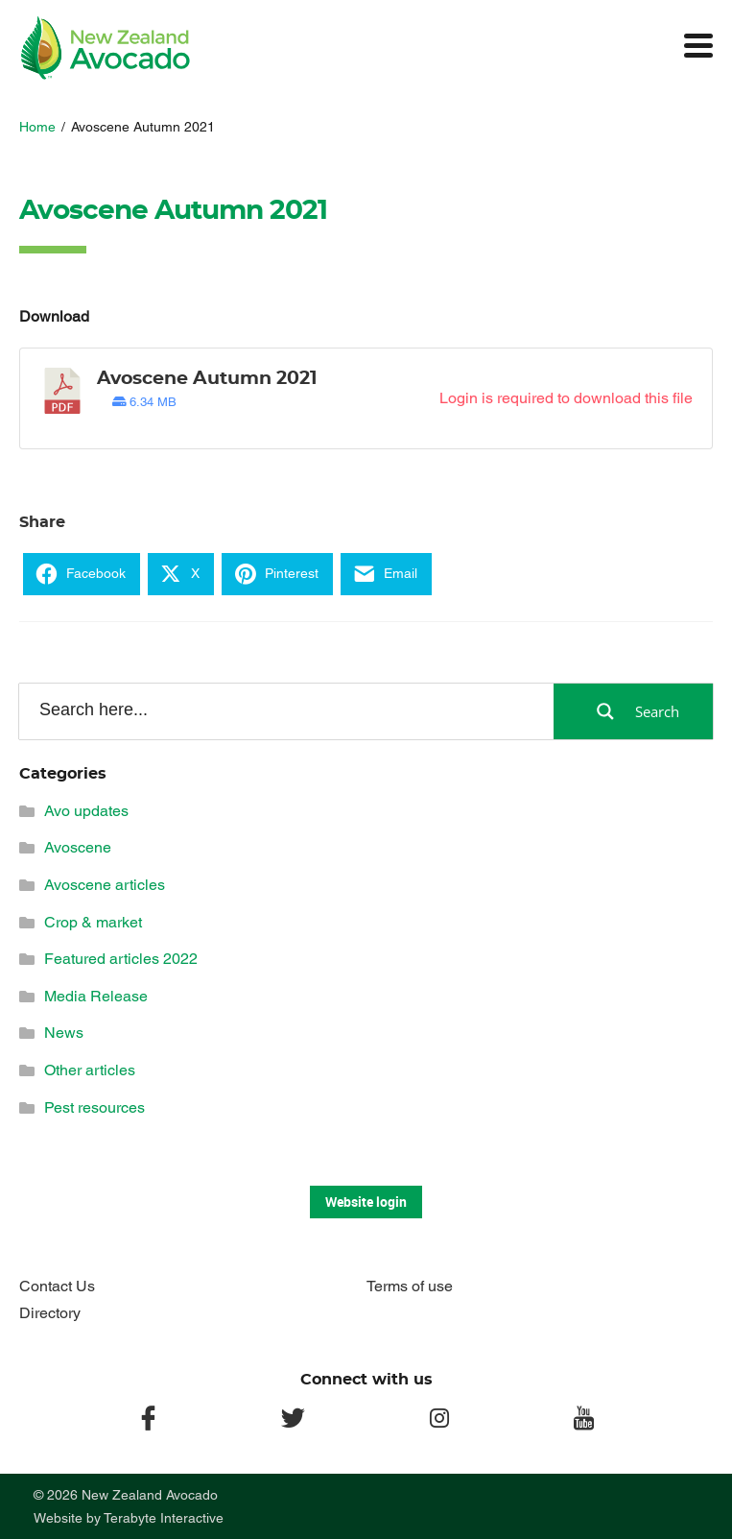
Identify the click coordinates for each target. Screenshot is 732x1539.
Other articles (89, 1070)
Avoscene (77, 847)
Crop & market (93, 922)
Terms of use (409, 1286)
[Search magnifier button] (633, 711)
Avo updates (86, 811)
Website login (366, 1201)
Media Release (96, 996)
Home (37, 126)
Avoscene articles (104, 885)
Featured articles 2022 (121, 959)
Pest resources (94, 1107)
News (63, 1032)
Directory (50, 1313)
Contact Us (57, 1286)
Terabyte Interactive (164, 1518)
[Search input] (285, 710)
